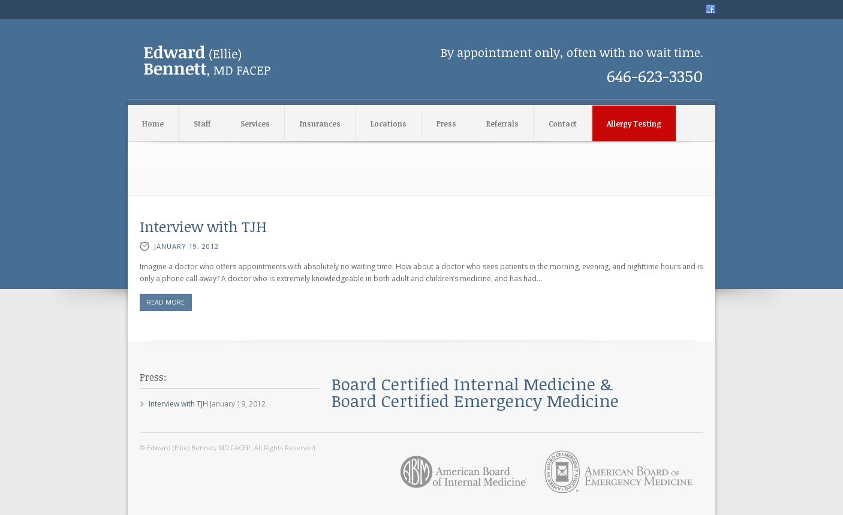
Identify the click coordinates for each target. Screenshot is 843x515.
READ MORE (166, 301)
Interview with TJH (203, 226)
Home (153, 123)
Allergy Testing (634, 123)
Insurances (320, 123)
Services (255, 123)
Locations (389, 123)
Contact (563, 123)
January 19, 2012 (186, 246)
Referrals (502, 123)
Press (446, 123)
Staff (202, 123)
